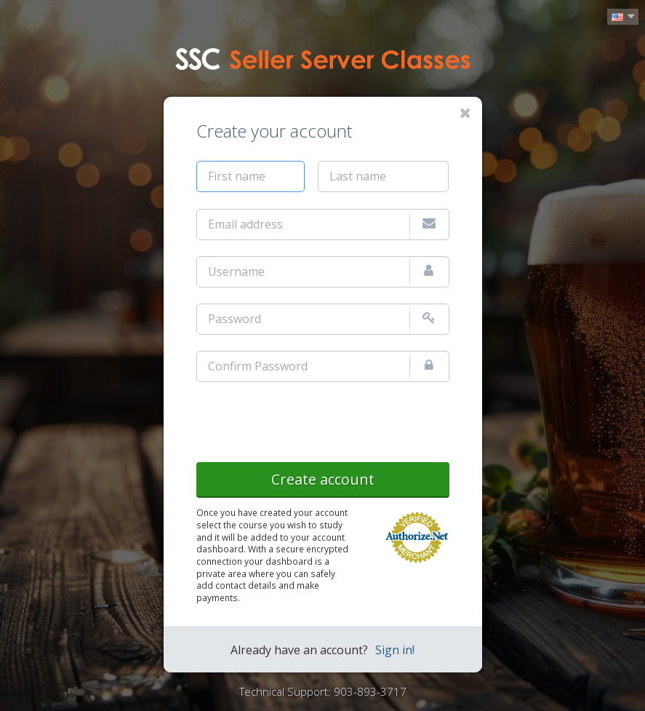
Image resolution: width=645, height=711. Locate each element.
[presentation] (306, 419)
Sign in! (394, 650)
